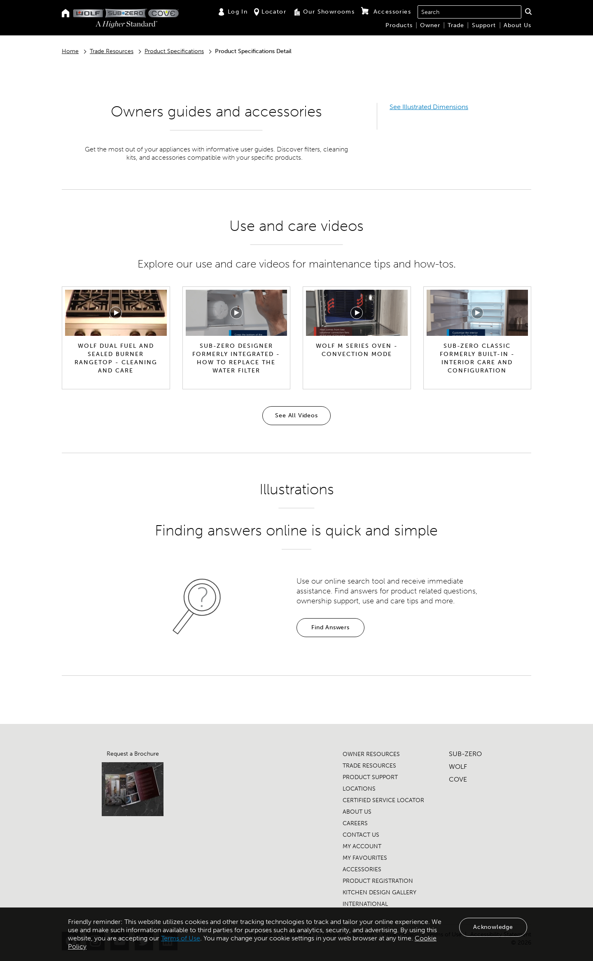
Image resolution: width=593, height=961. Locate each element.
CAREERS (355, 823)
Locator (270, 12)
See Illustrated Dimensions (429, 107)
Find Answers (330, 627)
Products (399, 25)
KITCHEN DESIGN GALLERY (379, 892)
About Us (517, 25)
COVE (458, 779)
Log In (232, 12)
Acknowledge (493, 927)
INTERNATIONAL (365, 904)
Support (484, 25)
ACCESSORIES (362, 869)
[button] (528, 11)
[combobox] (469, 12)
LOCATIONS (359, 788)
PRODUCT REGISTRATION (378, 880)
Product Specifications (174, 51)
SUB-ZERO (465, 754)
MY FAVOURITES (365, 857)
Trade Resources (111, 51)
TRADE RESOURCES (369, 765)
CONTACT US (361, 834)
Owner (430, 25)
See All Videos (296, 415)
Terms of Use (180, 938)
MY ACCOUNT (362, 846)
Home (70, 51)
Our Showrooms (324, 12)
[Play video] (116, 313)
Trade (456, 25)
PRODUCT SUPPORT (370, 777)
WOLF (458, 766)
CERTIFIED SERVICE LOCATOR (383, 800)
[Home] (66, 14)
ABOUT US (357, 811)
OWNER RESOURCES (371, 754)
